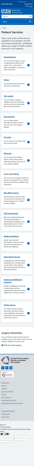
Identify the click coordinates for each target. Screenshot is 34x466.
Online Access (10, 305)
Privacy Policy (5, 417)
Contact (3, 394)
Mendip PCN (5, 383)
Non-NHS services (11, 193)
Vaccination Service (12, 257)
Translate (29, 6)
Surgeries (4, 388)
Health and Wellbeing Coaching (13, 281)
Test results (8, 96)
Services (3, 386)
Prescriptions (9, 117)
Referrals (7, 153)
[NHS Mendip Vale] (11, 11)
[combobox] (15, 16)
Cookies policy (5, 414)
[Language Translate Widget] (25, 2)
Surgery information (7, 391)
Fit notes (7, 137)
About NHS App (6, 4)
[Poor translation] (7, 434)
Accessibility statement (8, 411)
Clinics (6, 80)
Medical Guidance (11, 236)
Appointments (10, 57)
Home (4, 28)
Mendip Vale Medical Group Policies (12, 403)
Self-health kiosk (11, 213)
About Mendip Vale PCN (8, 400)
